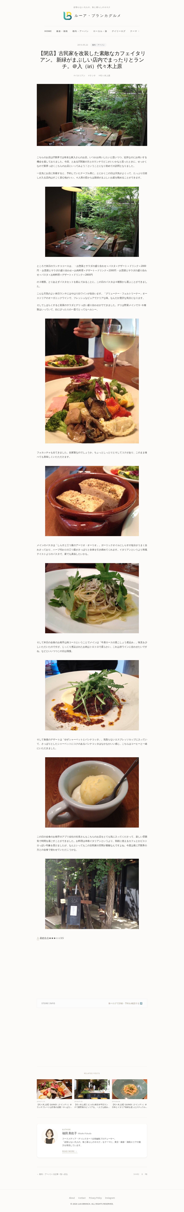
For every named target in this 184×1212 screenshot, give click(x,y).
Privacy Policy (95, 1198)
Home (48, 31)
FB (146, 1174)
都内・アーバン (80, 31)
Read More (69, 1151)
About (72, 1198)
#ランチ (92, 75)
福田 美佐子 (76, 1133)
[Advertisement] (92, 969)
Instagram (110, 1198)
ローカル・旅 (100, 31)
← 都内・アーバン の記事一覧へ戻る (52, 1174)
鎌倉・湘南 (62, 31)
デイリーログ (119, 31)
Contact (82, 1198)
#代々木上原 (104, 75)
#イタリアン (79, 75)
